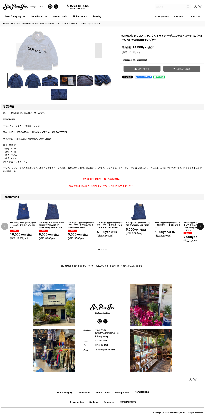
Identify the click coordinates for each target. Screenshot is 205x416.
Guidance (178, 16)
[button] (19, 72)
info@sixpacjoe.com (105, 391)
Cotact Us (195, 16)
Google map (101, 377)
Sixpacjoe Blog (162, 16)
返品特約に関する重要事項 (135, 60)
